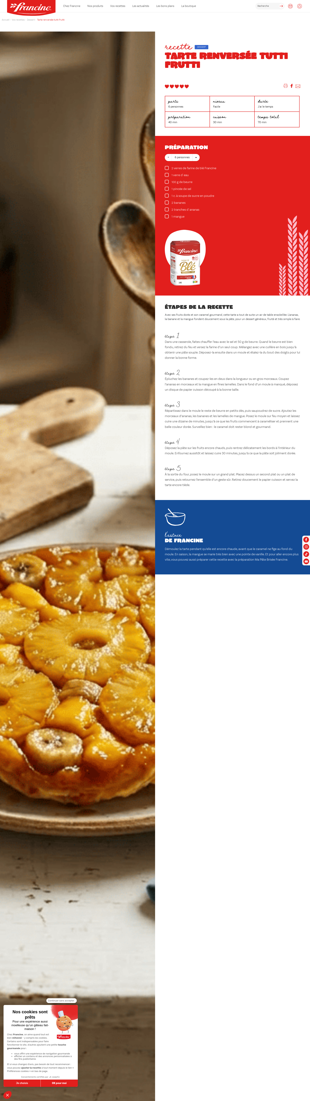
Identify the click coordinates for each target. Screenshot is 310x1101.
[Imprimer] (286, 86)
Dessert (201, 47)
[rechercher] (270, 6)
